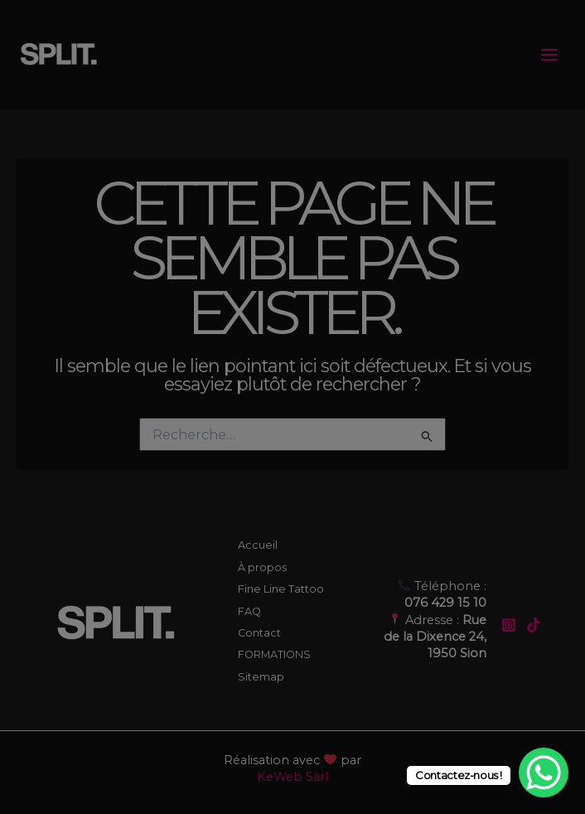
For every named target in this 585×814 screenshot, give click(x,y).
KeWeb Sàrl (292, 776)
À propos (262, 567)
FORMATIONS (274, 654)
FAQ (249, 611)
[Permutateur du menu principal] (549, 55)
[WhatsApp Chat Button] (543, 772)
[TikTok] (533, 625)
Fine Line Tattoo (281, 589)
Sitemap (261, 677)
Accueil (258, 545)
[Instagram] (508, 625)
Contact (259, 633)
